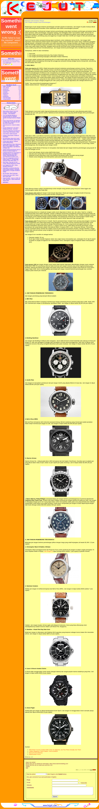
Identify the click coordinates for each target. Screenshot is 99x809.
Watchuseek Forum (35, 754)
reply (91, 769)
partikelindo (6, 96)
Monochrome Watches (36, 753)
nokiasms (5, 94)
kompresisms (6, 90)
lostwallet (5, 92)
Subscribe (83, 783)
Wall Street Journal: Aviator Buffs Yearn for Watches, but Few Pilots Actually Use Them (55, 750)
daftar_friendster (7, 86)
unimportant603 (7, 99)
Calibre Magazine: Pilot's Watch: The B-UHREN (43, 751)
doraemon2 (6, 89)
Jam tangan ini (48, 551)
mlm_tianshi (6, 87)
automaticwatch (7, 97)
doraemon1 (6, 93)
